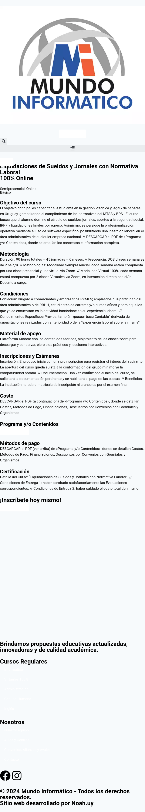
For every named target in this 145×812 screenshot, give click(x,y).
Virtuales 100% (16, 679)
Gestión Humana (17, 699)
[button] (3, 141)
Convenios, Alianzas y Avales (27, 750)
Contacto (11, 759)
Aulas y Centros (16, 740)
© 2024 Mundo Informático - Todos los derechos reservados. (65, 794)
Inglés (9, 708)
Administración (16, 689)
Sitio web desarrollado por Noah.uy (47, 803)
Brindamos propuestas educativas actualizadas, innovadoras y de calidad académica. (64, 646)
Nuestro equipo (16, 730)
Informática (13, 669)
